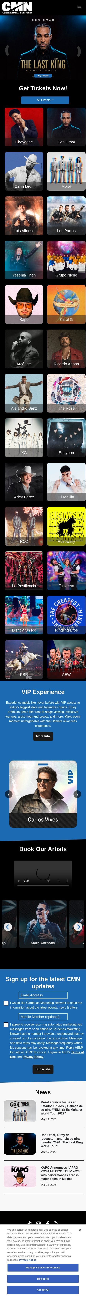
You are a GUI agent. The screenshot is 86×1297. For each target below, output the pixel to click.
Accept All (43, 1289)
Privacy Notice (27, 1259)
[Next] (80, 48)
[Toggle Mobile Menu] (79, 7)
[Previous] (6, 48)
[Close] (80, 1230)
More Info (43, 736)
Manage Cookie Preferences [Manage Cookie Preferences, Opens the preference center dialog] (43, 1267)
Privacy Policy (33, 1057)
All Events (43, 100)
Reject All (43, 1278)
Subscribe (43, 1069)
